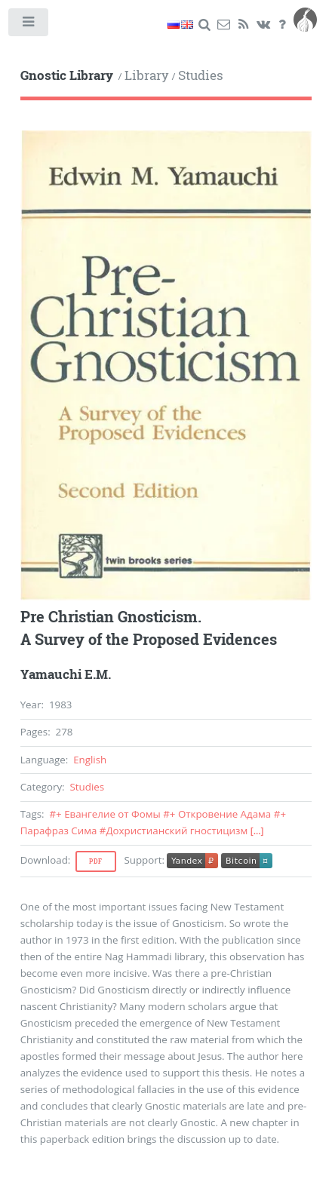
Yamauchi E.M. (65, 674)
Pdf (96, 861)
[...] (257, 830)
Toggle (29, 25)
